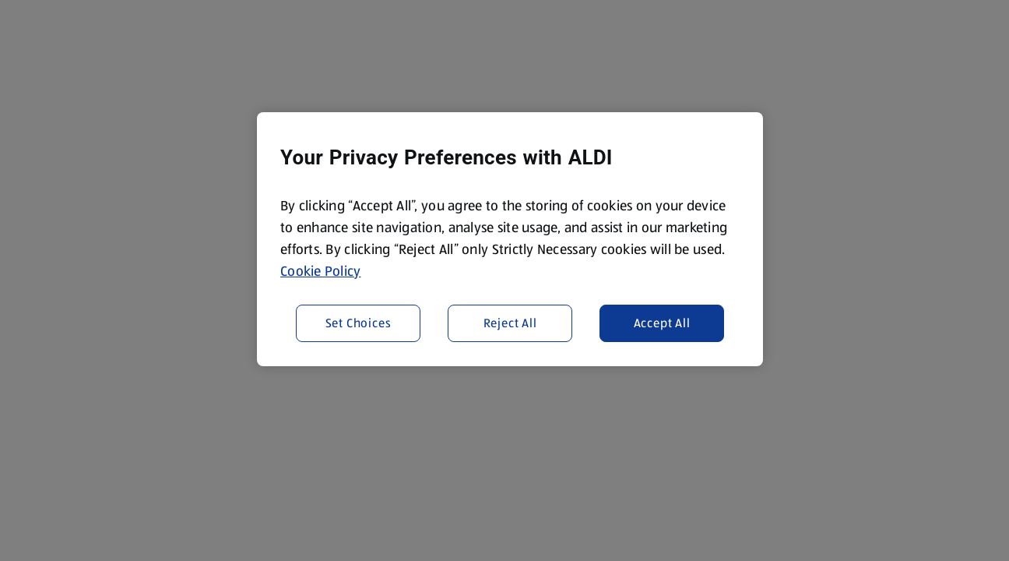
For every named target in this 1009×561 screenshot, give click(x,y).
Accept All (662, 323)
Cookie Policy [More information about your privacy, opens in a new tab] (320, 271)
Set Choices (358, 323)
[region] (510, 239)
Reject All (510, 323)
